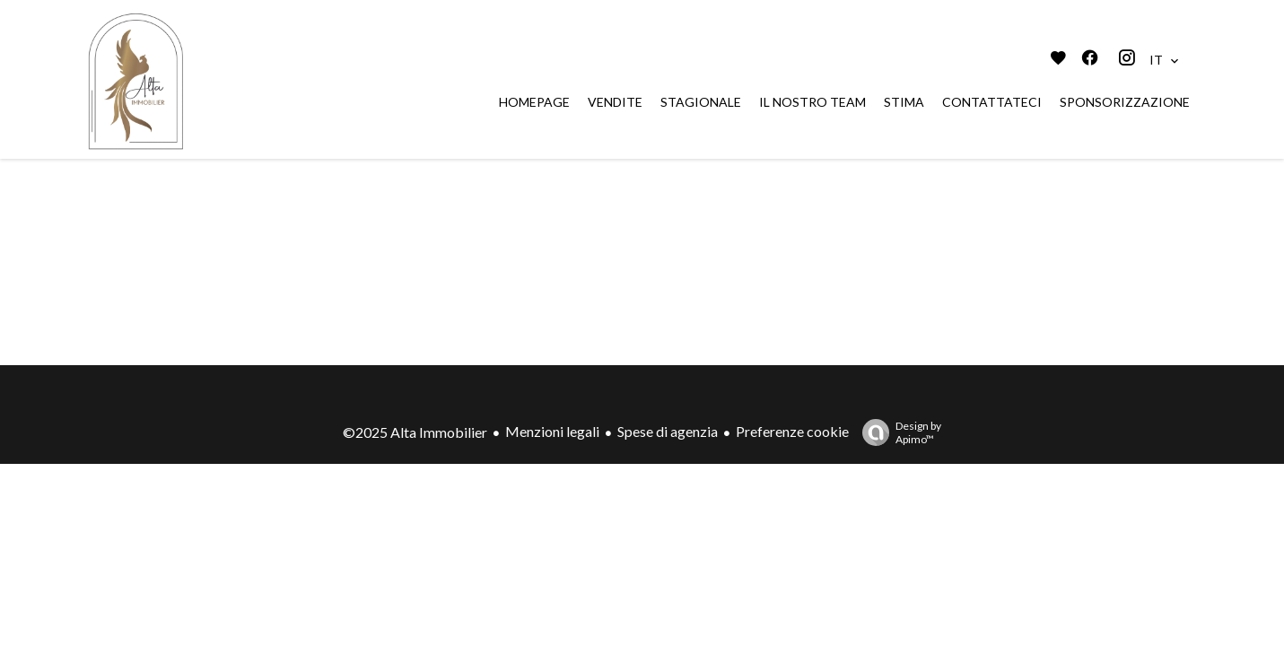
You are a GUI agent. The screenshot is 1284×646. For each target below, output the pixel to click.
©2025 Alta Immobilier (415, 432)
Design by (897, 432)
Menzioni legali (552, 431)
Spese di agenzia (667, 431)
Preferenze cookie (792, 431)
